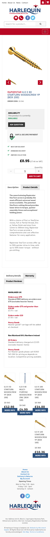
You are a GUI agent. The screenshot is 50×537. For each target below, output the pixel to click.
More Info (10, 410)
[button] (8, 82)
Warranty (29, 275)
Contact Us (25, 474)
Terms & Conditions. (37, 532)
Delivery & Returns (25, 476)
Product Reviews (14, 281)
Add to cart (35, 176)
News (18, 3)
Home (4, 3)
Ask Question (16, 124)
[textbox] (19, 24)
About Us (11, 3)
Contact (25, 3)
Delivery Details (13, 275)
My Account (25, 478)
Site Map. (26, 532)
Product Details (30, 187)
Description (13, 187)
